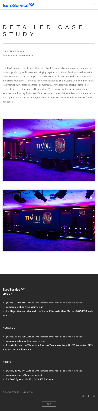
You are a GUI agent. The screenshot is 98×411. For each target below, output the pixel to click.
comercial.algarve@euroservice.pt (25, 341)
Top (49, 404)
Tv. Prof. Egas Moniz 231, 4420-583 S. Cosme (30, 379)
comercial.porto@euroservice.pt (24, 375)
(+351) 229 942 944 (15, 370)
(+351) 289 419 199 (15, 336)
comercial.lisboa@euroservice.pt (24, 306)
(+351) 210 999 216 (15, 302)
